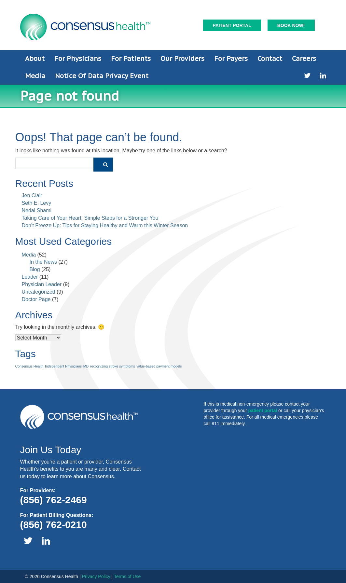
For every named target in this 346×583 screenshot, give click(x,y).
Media (29, 254)
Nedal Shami (37, 210)
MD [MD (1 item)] (86, 366)
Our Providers (182, 58)
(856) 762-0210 (53, 524)
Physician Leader (42, 284)
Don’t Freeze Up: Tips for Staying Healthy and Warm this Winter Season (105, 225)
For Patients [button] (131, 58)
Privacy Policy (96, 576)
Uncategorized (38, 292)
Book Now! (291, 25)
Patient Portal (232, 25)
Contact (269, 58)
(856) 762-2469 (53, 499)
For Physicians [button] (77, 58)
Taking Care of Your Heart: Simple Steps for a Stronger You (90, 218)
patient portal (262, 410)
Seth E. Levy (36, 203)
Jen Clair (32, 195)
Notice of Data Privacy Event (101, 76)
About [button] (35, 58)
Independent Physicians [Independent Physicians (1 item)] (63, 366)
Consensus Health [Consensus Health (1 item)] (29, 366)
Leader (30, 277)
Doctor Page (36, 299)
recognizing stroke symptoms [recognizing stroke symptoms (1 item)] (112, 366)
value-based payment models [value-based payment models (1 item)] (159, 366)
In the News (43, 262)
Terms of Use (127, 576)
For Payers (231, 58)
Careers (304, 58)
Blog (35, 269)
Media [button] (35, 76)
